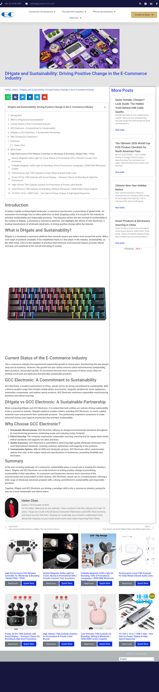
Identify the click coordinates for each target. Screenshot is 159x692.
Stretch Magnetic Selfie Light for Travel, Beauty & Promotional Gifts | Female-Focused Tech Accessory (54, 160)
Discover (75, 17)
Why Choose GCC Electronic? (24, 137)
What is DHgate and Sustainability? (27, 119)
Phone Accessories (104, 11)
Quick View (29, 583)
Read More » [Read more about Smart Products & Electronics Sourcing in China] (120, 243)
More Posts (16, 149)
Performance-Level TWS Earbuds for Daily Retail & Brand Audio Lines (44, 173)
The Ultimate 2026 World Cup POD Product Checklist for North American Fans (132, 147)
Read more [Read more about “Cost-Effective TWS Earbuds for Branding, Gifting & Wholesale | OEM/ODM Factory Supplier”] (89, 644)
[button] (140, 4)
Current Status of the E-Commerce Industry (31, 124)
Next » (139, 248)
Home (8, 89)
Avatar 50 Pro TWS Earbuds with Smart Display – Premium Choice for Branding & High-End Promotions (54, 179)
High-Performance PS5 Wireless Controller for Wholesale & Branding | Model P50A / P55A (52, 154)
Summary (15, 141)
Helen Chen (19, 145)
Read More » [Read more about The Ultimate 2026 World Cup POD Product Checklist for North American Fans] (120, 172)
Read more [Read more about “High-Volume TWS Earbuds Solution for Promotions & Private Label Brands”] (51, 644)
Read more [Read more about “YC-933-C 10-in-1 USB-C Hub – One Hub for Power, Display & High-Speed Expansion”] (127, 644)
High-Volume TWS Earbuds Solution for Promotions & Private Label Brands (47, 184)
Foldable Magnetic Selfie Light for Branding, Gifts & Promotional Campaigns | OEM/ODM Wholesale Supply (58, 167)
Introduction (16, 115)
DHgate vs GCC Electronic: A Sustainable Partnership (35, 132)
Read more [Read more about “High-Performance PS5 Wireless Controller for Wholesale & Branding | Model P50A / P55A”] (13, 583)
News (15, 89)
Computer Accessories (42, 11)
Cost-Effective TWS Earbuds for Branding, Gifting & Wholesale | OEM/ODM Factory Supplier (55, 189)
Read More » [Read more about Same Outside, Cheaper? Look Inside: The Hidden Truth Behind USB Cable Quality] (120, 130)
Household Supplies (74, 11)
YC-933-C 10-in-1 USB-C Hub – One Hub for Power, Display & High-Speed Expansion (51, 193)
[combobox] (136, 659)
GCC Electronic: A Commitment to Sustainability (33, 128)
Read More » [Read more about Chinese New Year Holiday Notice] (120, 208)
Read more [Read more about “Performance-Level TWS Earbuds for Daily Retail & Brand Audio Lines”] (127, 583)
